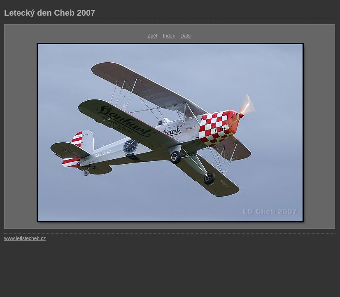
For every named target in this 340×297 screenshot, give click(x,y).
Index (169, 36)
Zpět (152, 36)
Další (185, 36)
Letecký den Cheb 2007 (49, 12)
